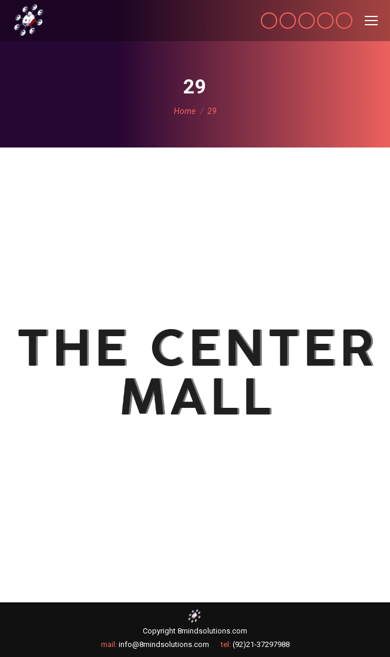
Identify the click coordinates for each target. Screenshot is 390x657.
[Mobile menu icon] (371, 21)
